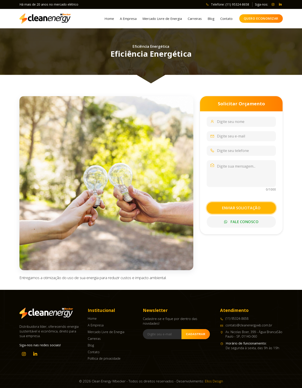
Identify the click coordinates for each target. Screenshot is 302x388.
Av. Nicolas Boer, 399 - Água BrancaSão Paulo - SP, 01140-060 (251, 334)
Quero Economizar (261, 18)
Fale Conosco (241, 221)
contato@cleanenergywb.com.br (246, 325)
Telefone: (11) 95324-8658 (227, 4)
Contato (226, 18)
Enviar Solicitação (241, 207)
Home (109, 18)
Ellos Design (214, 381)
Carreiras (195, 18)
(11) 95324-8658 (234, 318)
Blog (211, 18)
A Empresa (128, 18)
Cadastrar (195, 334)
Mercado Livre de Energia (162, 18)
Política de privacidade (104, 358)
